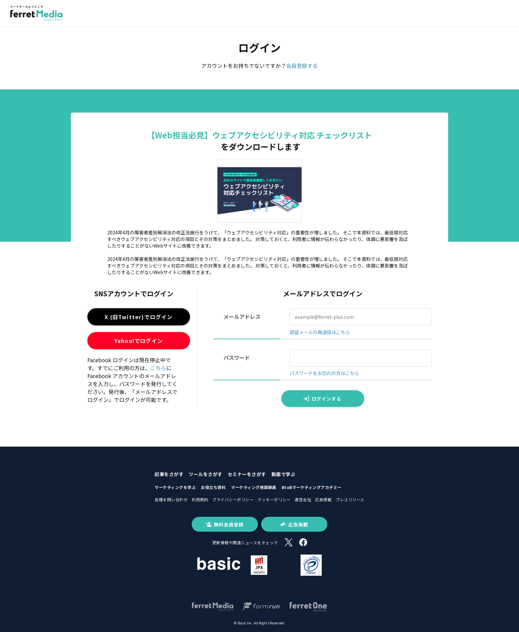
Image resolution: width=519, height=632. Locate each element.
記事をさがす (169, 474)
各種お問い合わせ (171, 499)
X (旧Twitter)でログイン (138, 317)
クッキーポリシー (274, 499)
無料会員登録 (225, 524)
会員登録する (302, 66)
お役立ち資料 (213, 487)
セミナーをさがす (247, 474)
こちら (158, 368)
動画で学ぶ (283, 474)
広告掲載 (323, 499)
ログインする (322, 398)
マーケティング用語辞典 (253, 487)
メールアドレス (241, 316)
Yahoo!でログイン (139, 341)
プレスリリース (350, 499)
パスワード (236, 358)
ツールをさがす (205, 474)
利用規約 (200, 499)
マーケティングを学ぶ (175, 487)
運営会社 (303, 499)
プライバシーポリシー (233, 499)
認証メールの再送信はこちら (320, 332)
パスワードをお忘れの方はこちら (324, 373)
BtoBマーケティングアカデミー (312, 487)
